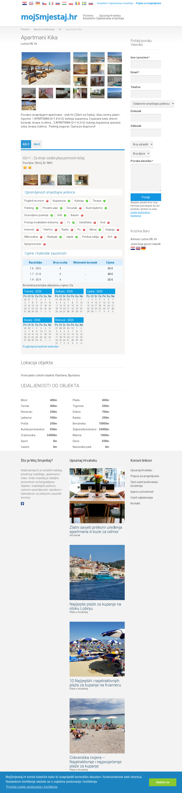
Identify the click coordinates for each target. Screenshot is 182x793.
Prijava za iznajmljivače (145, 476)
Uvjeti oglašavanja (142, 497)
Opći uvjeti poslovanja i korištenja (144, 483)
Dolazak (136, 111)
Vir (60, 29)
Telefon (135, 87)
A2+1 (26, 144)
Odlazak (136, 125)
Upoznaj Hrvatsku (110, 15)
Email (135, 72)
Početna (88, 15)
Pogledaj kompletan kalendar (41, 346)
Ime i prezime (140, 57)
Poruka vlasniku (142, 161)
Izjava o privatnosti (142, 491)
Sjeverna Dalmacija (44, 29)
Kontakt (135, 503)
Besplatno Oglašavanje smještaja (115, 3)
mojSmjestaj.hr (49, 16)
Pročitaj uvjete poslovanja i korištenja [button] (31, 787)
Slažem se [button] (163, 782)
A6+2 (37, 144)
